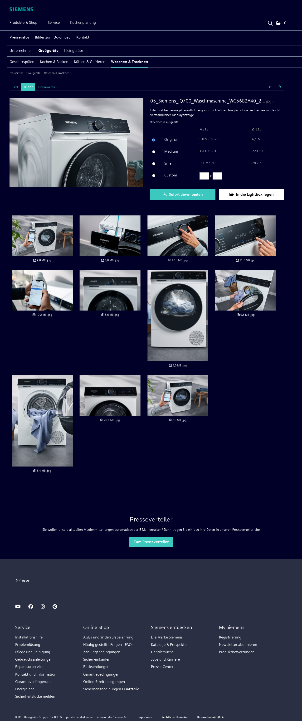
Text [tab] (15, 87)
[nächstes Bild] (279, 87)
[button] (281, 23)
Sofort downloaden (183, 194)
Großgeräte (48, 50)
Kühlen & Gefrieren (89, 61)
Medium (171, 151)
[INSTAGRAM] (43, 606)
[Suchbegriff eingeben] (270, 22)
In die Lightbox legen (251, 194)
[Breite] (204, 176)
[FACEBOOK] (30, 606)
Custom (170, 175)
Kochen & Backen (54, 61)
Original (171, 139)
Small (168, 163)
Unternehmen (21, 50)
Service (54, 22)
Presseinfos (19, 37)
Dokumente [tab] (46, 87)
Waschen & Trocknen (129, 61)
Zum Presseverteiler (151, 542)
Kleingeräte (73, 50)
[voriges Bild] (270, 87)
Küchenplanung (83, 22)
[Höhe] (217, 176)
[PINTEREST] (55, 606)
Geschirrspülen (22, 61)
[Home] (21, 9)
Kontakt (82, 37)
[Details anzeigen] (42, 235)
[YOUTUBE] (18, 606)
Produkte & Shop (23, 22)
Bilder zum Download (53, 37)
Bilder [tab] (28, 87)
